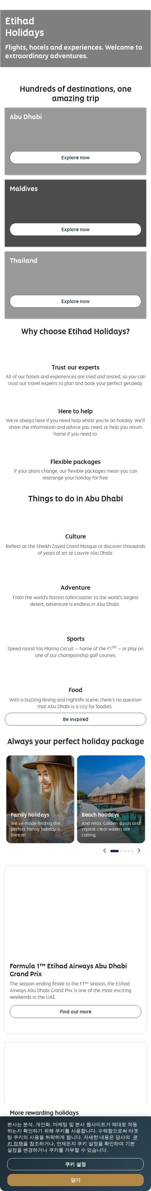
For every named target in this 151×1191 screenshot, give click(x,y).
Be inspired (75, 719)
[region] (75, 1153)
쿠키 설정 (75, 1164)
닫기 (76, 1180)
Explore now (75, 157)
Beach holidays (100, 814)
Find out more (75, 1011)
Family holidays (30, 814)
